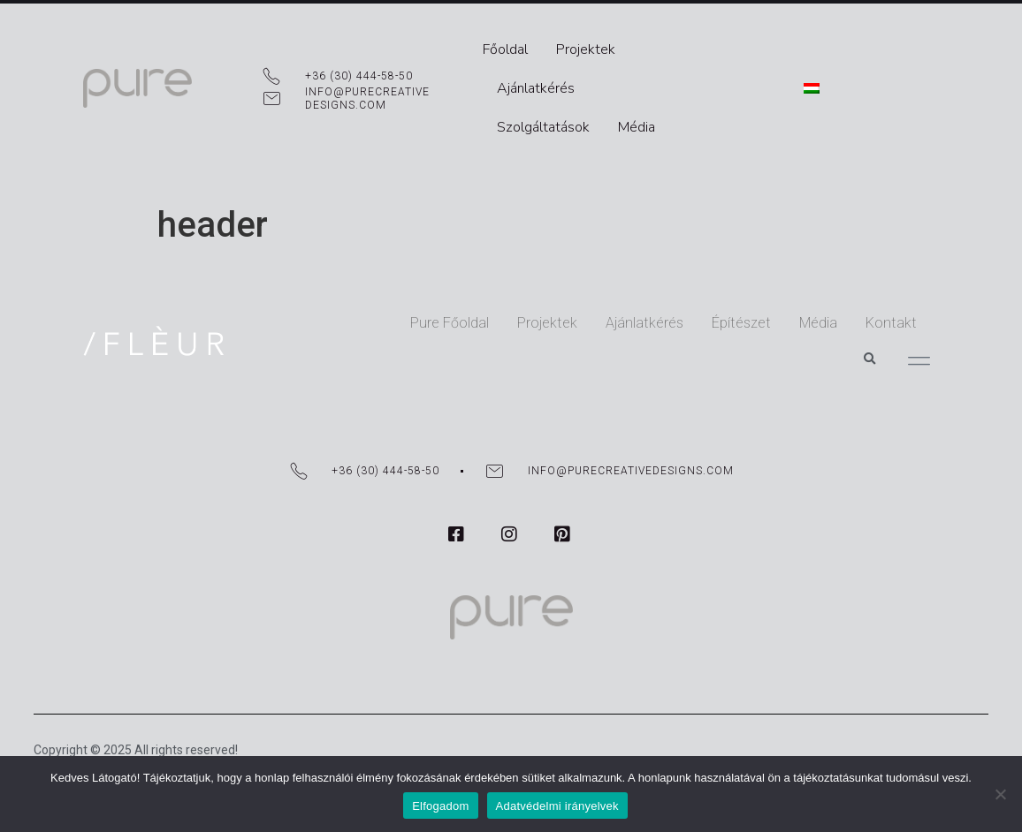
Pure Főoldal (370, 303)
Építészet (661, 303)
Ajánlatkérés (687, 46)
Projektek (590, 46)
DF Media (59, 726)
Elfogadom (440, 806)
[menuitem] (909, 65)
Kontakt (811, 303)
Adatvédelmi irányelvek (557, 806)
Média (641, 85)
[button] (869, 303)
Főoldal (509, 46)
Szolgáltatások (547, 85)
